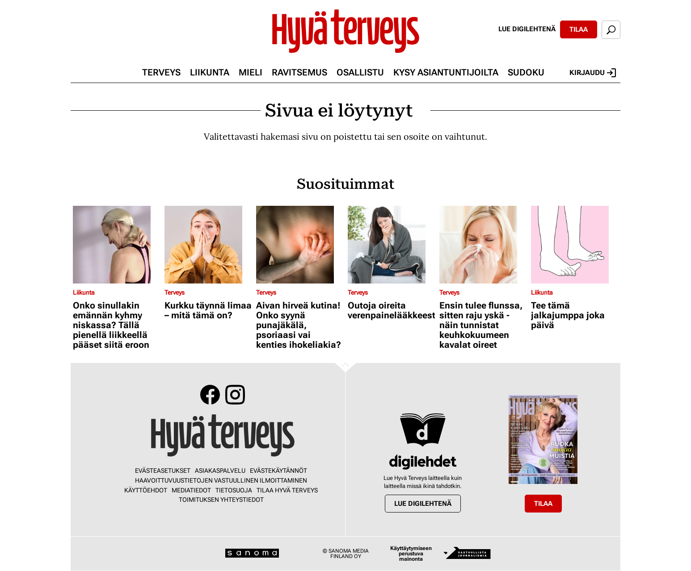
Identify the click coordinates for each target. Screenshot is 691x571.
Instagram (235, 394)
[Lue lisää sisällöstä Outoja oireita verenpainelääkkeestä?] (391, 244)
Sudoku (526, 72)
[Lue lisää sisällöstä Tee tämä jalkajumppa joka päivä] (574, 244)
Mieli (250, 72)
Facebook (210, 394)
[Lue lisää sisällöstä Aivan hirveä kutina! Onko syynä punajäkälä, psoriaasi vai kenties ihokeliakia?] (299, 244)
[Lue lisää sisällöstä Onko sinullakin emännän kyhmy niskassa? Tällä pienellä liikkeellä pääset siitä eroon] (116, 244)
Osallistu (360, 72)
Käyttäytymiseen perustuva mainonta (411, 553)
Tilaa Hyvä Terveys (287, 490)
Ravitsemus (299, 72)
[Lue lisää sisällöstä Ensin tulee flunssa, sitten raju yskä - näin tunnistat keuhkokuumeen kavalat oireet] (483, 244)
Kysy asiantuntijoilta (445, 72)
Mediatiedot (191, 490)
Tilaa (578, 29)
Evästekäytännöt (278, 470)
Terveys (161, 72)
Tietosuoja (233, 490)
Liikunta (209, 72)
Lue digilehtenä (527, 29)
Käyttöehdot (145, 490)
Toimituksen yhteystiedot (221, 499)
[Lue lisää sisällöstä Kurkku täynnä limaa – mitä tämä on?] (208, 244)
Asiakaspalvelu (220, 470)
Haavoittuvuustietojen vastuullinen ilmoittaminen (221, 480)
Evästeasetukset (162, 470)
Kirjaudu (592, 72)
